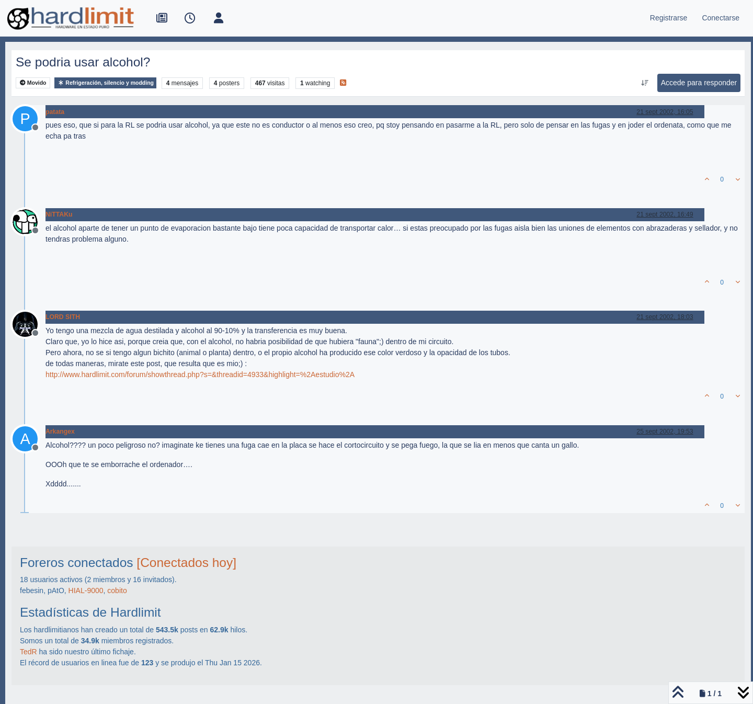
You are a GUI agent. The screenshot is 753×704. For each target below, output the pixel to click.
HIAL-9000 (86, 590)
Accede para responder (699, 82)
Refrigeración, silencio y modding (105, 83)
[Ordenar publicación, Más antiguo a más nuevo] (644, 83)
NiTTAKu (58, 214)
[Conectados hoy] (186, 562)
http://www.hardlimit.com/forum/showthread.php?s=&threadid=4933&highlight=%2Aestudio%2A (200, 374)
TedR (28, 652)
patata (54, 112)
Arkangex (60, 431)
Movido (33, 83)
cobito (117, 590)
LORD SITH (62, 317)
